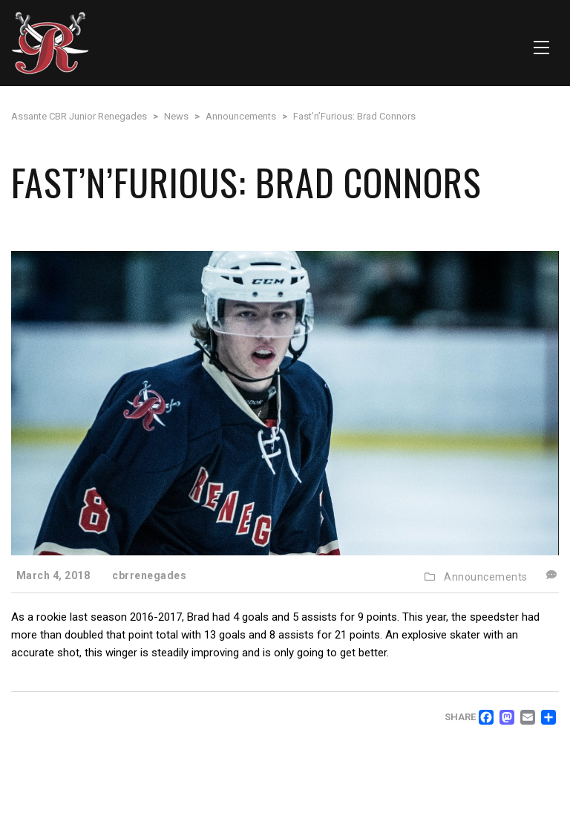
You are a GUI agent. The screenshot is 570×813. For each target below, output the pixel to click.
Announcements (486, 577)
